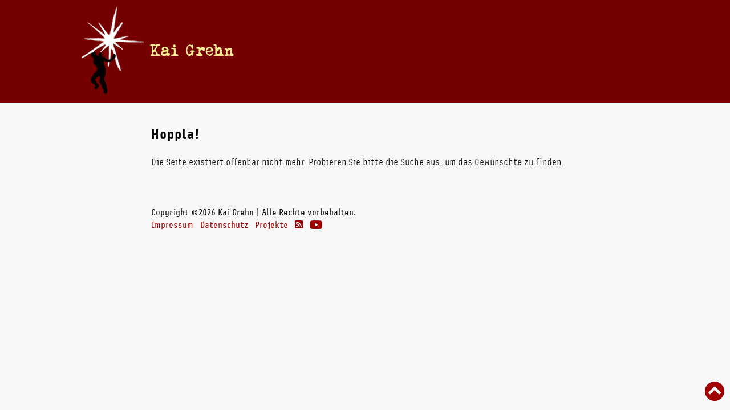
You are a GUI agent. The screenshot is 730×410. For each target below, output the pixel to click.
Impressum (172, 225)
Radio (456, 51)
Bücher (411, 51)
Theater (502, 51)
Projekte (271, 225)
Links (548, 51)
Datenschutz (224, 225)
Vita (377, 51)
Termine (341, 51)
